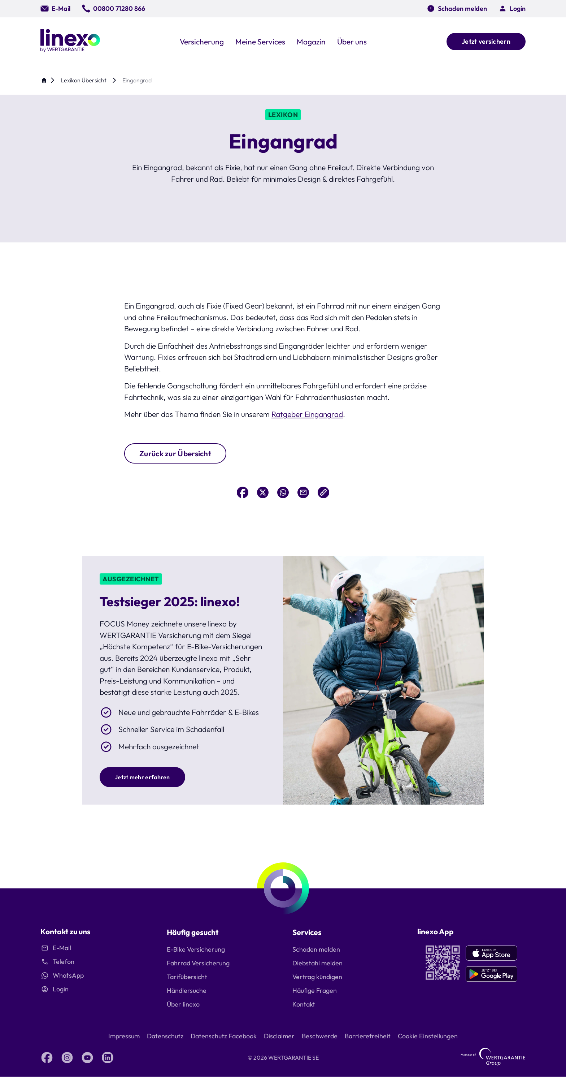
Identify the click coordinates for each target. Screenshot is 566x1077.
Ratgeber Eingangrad (307, 414)
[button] (512, 8)
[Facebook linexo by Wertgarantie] (46, 1057)
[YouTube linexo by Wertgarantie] (87, 1057)
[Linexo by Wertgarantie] (70, 41)
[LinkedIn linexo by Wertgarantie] (107, 1057)
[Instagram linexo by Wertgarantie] (67, 1057)
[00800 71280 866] (113, 8)
